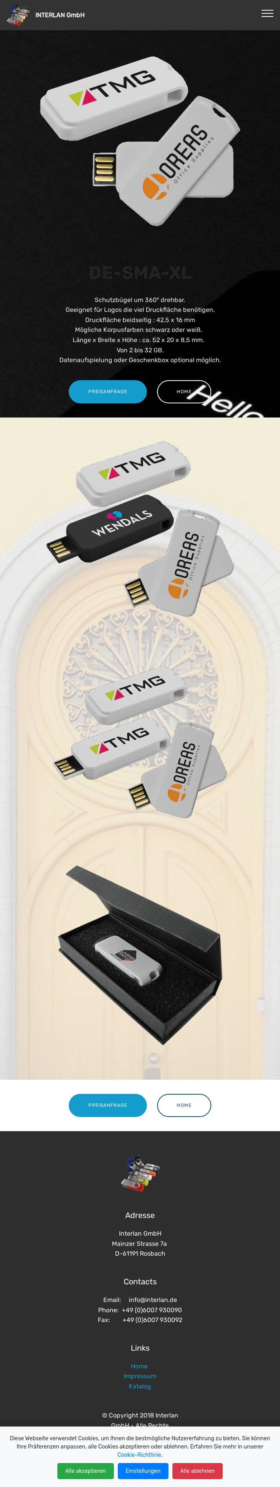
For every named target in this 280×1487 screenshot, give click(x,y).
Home (140, 1366)
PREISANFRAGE (107, 391)
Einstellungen (143, 1471)
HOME (184, 391)
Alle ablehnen (197, 1471)
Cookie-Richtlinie (139, 1455)
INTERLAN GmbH (76, 15)
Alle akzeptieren (85, 1471)
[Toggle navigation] (268, 12)
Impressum (140, 1376)
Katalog (140, 1386)
